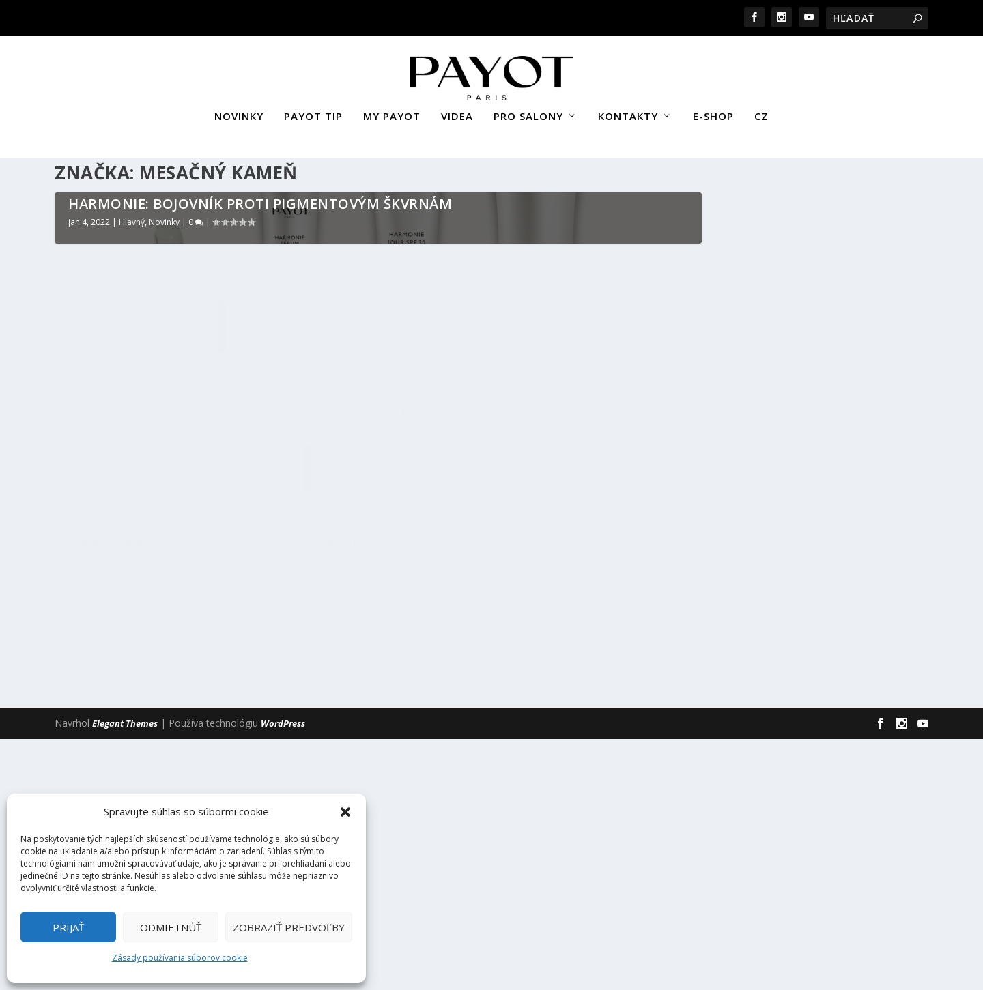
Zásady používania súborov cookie (180, 957)
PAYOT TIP (313, 111)
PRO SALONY (528, 111)
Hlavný (132, 567)
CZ (761, 111)
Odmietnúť (170, 927)
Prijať (68, 927)
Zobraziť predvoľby (289, 927)
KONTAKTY (628, 111)
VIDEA (457, 111)
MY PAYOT (392, 111)
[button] (345, 812)
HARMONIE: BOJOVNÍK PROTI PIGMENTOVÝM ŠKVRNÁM (260, 549)
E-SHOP (713, 111)
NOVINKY (238, 111)
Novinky (164, 567)
